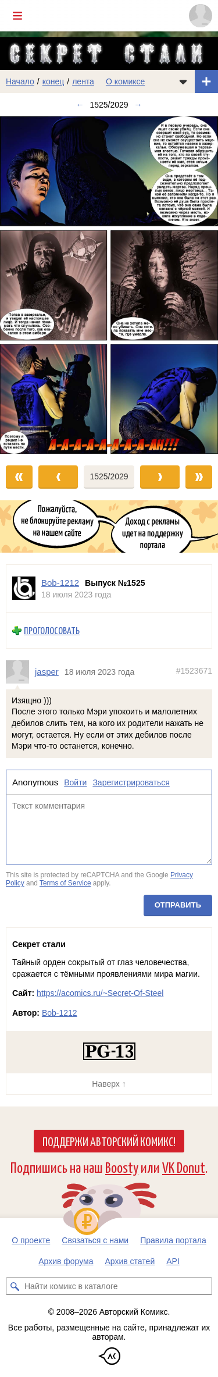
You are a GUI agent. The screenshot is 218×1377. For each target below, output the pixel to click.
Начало (20, 81)
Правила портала (173, 1240)
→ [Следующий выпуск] (138, 104)
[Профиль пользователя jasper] (20, 671)
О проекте (31, 1240)
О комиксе (125, 81)
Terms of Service (65, 883)
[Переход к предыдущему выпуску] (27, 284)
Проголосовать (52, 630)
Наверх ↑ (109, 1083)
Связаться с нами (95, 1240)
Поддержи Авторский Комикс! (109, 1140)
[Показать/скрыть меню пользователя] (200, 15)
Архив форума (65, 1261)
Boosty (121, 1167)
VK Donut (183, 1167)
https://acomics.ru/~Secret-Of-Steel (100, 993)
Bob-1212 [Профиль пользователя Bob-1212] (60, 583)
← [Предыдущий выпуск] (80, 104)
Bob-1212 (59, 1012)
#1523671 (194, 670)
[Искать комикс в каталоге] (14, 1286)
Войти (75, 782)
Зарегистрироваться (130, 782)
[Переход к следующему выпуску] (109, 284)
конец (53, 81)
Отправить (178, 904)
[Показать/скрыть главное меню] (17, 15)
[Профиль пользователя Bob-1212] (23, 588)
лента (83, 81)
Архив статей (130, 1261)
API (173, 1261)
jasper (47, 672)
